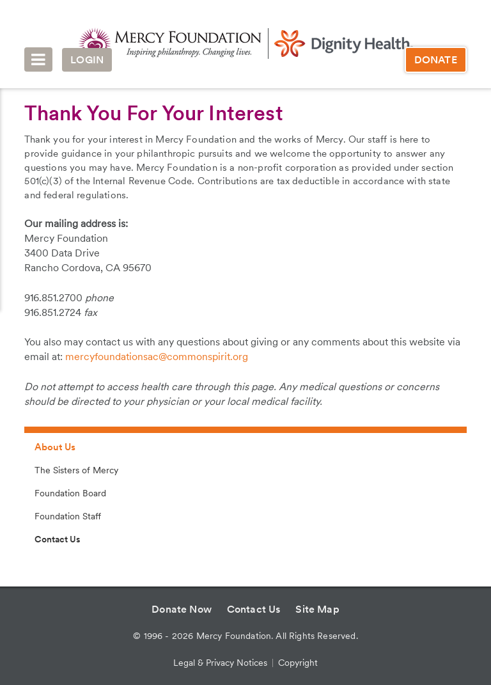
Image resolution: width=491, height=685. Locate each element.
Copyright (298, 662)
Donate (435, 60)
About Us (55, 447)
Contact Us (58, 539)
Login (87, 60)
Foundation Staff (68, 516)
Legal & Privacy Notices (220, 662)
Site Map (317, 609)
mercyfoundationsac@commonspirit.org (156, 356)
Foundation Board (70, 493)
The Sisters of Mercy (76, 470)
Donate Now (182, 609)
